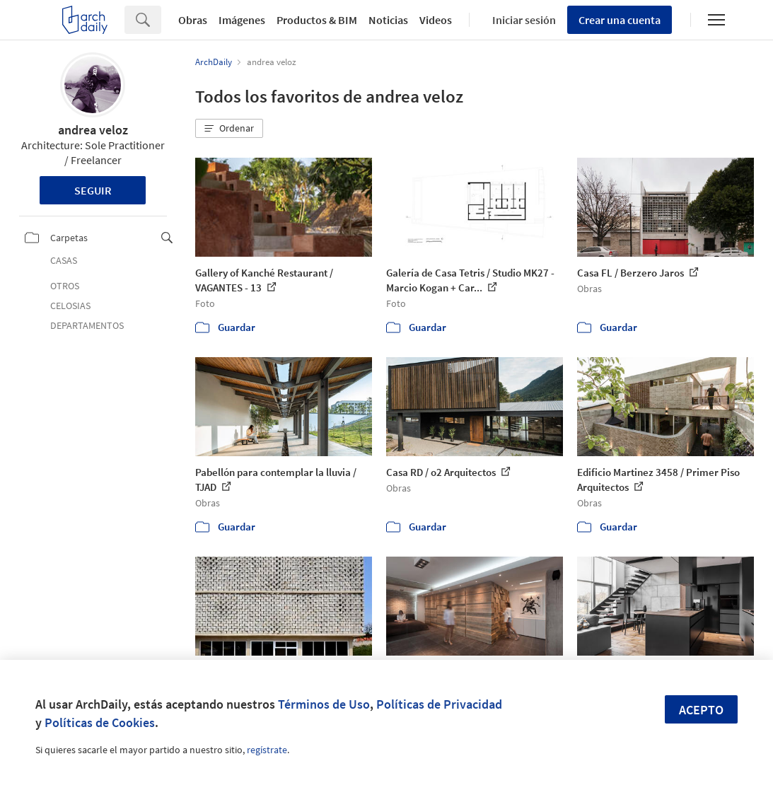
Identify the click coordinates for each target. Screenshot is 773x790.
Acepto (701, 710)
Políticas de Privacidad (439, 704)
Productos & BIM (317, 19)
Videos (435, 19)
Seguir (93, 190)
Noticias (388, 19)
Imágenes (242, 19)
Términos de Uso (324, 704)
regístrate (267, 749)
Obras (192, 19)
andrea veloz (93, 130)
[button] (229, 129)
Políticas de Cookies (100, 722)
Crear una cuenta (620, 20)
